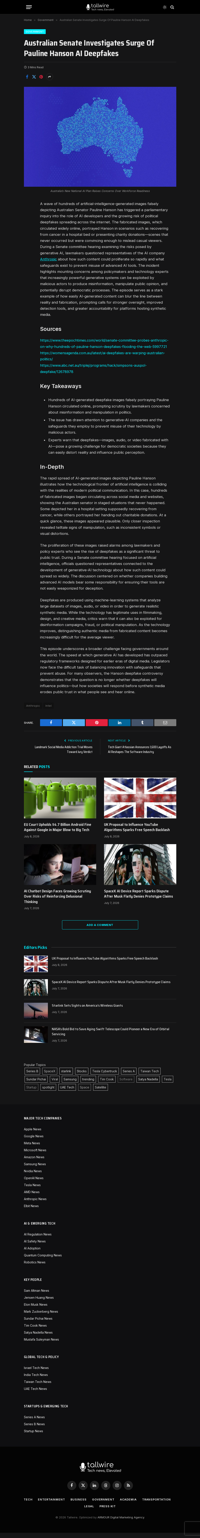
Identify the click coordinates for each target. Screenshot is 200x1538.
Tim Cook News (35, 1331)
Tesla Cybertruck (104, 1076)
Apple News (32, 1134)
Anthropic (48, 259)
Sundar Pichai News (38, 1324)
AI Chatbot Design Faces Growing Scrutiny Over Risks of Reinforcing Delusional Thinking (57, 902)
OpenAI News (34, 1183)
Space (84, 1093)
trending (88, 1084)
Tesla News (32, 1190)
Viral (55, 1084)
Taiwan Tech (149, 1076)
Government (35, 31)
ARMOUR (103, 1522)
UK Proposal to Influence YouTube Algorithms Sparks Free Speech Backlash (137, 832)
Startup (31, 1093)
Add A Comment (100, 930)
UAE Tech (67, 1093)
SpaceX (49, 1076)
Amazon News (34, 1162)
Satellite (100, 1093)
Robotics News (34, 1267)
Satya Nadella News (38, 1338)
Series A (129, 1076)
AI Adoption (32, 1254)
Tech (44, 1505)
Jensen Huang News (39, 1303)
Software (126, 1084)
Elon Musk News (35, 1310)
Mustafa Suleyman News (41, 1345)
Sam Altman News (36, 1296)
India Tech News (36, 1380)
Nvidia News (33, 1176)
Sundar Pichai (36, 1084)
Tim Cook (107, 1084)
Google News (34, 1141)
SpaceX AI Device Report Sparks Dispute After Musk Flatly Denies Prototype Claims (138, 899)
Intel (48, 711)
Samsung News (35, 1169)
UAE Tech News (35, 1394)
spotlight (48, 1093)
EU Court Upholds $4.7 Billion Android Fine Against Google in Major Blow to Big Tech (57, 832)
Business (96, 1505)
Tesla (167, 1084)
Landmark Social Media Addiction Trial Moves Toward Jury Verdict (63, 755)
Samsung (70, 1084)
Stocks (82, 1076)
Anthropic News (35, 1204)
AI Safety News (35, 1247)
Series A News (34, 1422)
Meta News (32, 1148)
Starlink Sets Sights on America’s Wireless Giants (87, 1011)
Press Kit (125, 1511)
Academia (146, 1505)
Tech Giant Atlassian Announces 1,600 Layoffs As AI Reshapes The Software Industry (139, 755)
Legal (107, 1511)
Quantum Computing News (43, 1261)
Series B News (34, 1429)
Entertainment (68, 1505)
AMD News (32, 1197)
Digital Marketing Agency (127, 1522)
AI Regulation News (38, 1240)
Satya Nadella (148, 1084)
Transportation (81, 1511)
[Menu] (29, 7)
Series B (32, 1076)
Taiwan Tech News (37, 1387)
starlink (66, 1076)
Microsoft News (35, 1155)
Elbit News (31, 1211)
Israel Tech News (36, 1373)
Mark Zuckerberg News (41, 1317)
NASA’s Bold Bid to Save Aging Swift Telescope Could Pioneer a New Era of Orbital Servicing (110, 1037)
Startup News (33, 1436)
